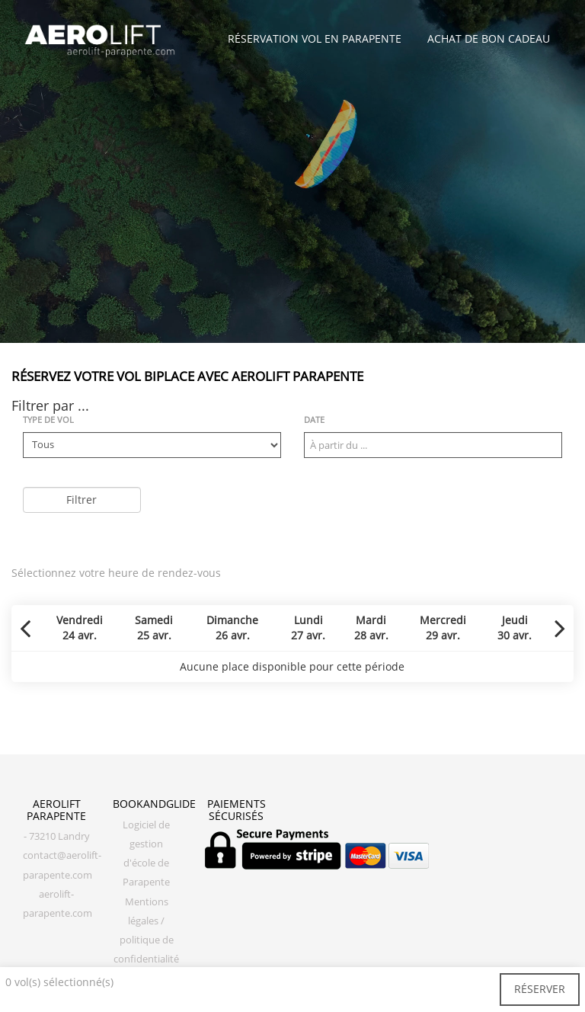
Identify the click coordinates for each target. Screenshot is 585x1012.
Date (314, 419)
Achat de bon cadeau (488, 38)
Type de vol (48, 419)
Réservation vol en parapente (314, 38)
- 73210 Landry (57, 836)
